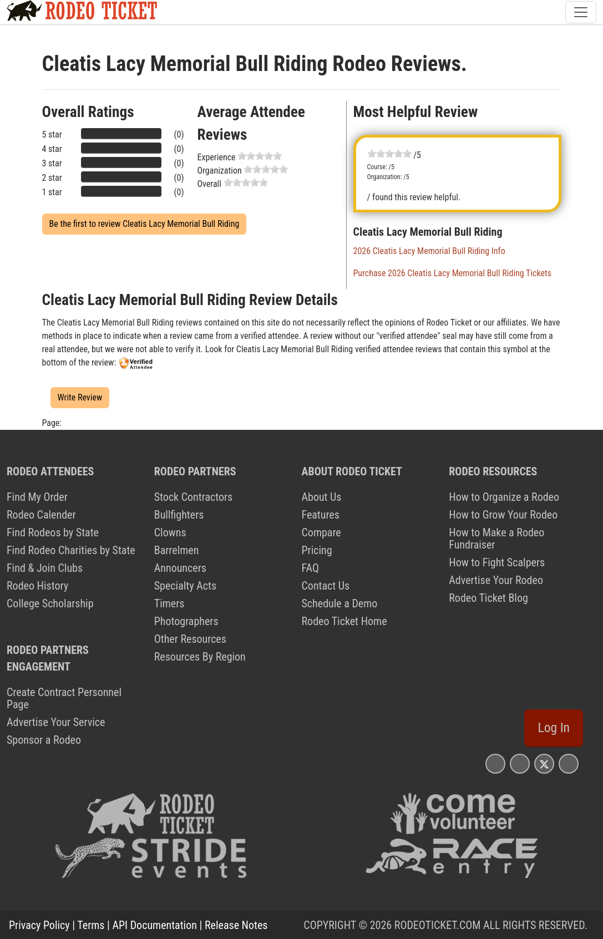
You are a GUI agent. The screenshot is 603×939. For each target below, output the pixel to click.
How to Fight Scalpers (497, 562)
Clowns (170, 532)
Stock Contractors (193, 497)
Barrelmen (176, 550)
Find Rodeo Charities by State (71, 550)
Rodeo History (37, 585)
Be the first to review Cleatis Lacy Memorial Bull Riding (144, 224)
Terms (90, 925)
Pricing (317, 550)
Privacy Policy (39, 925)
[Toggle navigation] (580, 12)
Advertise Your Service (56, 722)
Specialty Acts (185, 585)
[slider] (259, 155)
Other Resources (190, 639)
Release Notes (236, 925)
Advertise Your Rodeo (496, 580)
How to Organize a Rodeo (504, 497)
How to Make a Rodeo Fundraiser (496, 538)
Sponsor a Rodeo (44, 740)
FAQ (310, 568)
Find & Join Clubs (45, 568)
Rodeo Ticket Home (344, 621)
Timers (169, 603)
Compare (321, 532)
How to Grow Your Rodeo (503, 514)
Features (320, 514)
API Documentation (155, 925)
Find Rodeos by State (53, 532)
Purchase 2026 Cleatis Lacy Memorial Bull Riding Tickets (452, 273)
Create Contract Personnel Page (64, 698)
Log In (554, 727)
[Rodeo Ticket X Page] (544, 763)
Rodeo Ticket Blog (488, 598)
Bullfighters (179, 514)
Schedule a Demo (340, 603)
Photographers (186, 621)
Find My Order (37, 497)
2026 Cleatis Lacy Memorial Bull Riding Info (429, 251)
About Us (322, 497)
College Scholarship (50, 603)
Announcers (180, 568)
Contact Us (326, 585)
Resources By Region (200, 656)
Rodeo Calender (41, 514)
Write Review (80, 397)
